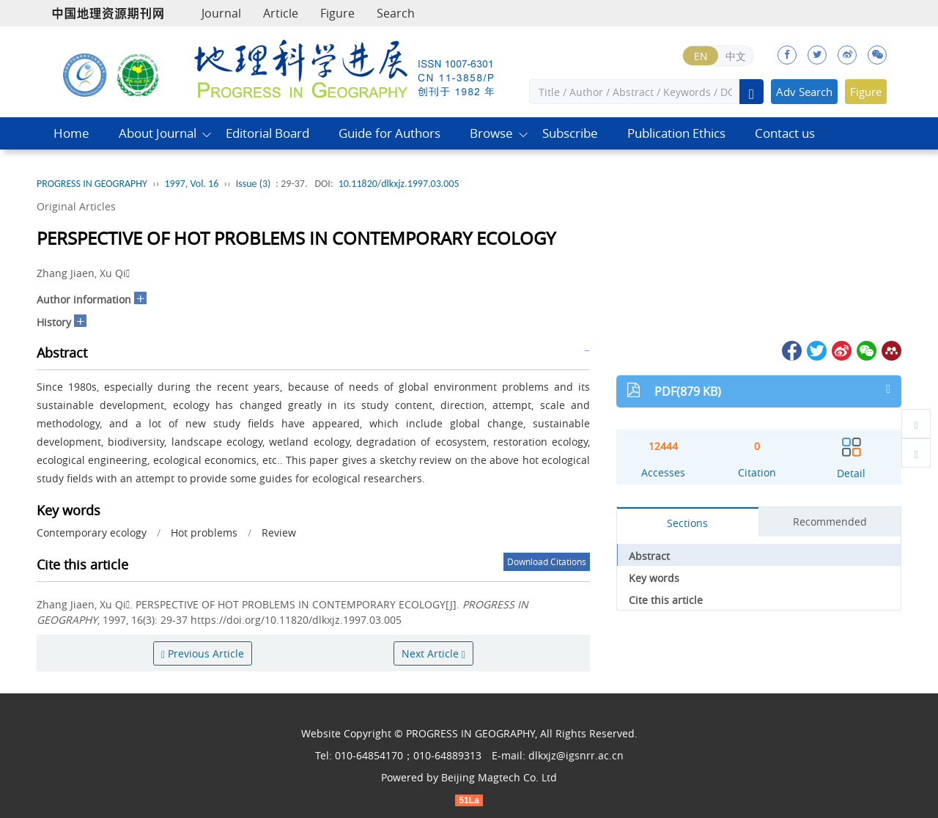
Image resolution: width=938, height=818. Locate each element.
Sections (687, 523)
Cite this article (666, 600)
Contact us (785, 133)
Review (279, 532)
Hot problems (204, 532)
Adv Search (804, 91)
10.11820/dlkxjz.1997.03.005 (399, 183)
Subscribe (570, 133)
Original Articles (76, 206)
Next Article (433, 653)
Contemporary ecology (92, 532)
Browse (491, 133)
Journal (221, 13)
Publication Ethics (676, 133)
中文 (735, 56)
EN (701, 56)
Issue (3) (253, 183)
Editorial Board (267, 133)
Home (71, 133)
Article (280, 13)
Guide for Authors (389, 133)
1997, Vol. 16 (191, 183)
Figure (337, 13)
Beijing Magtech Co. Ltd (499, 777)
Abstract (649, 556)
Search (396, 13)
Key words (654, 578)
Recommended (830, 521)
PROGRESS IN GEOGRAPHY (92, 183)
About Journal (157, 133)
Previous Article (202, 653)
